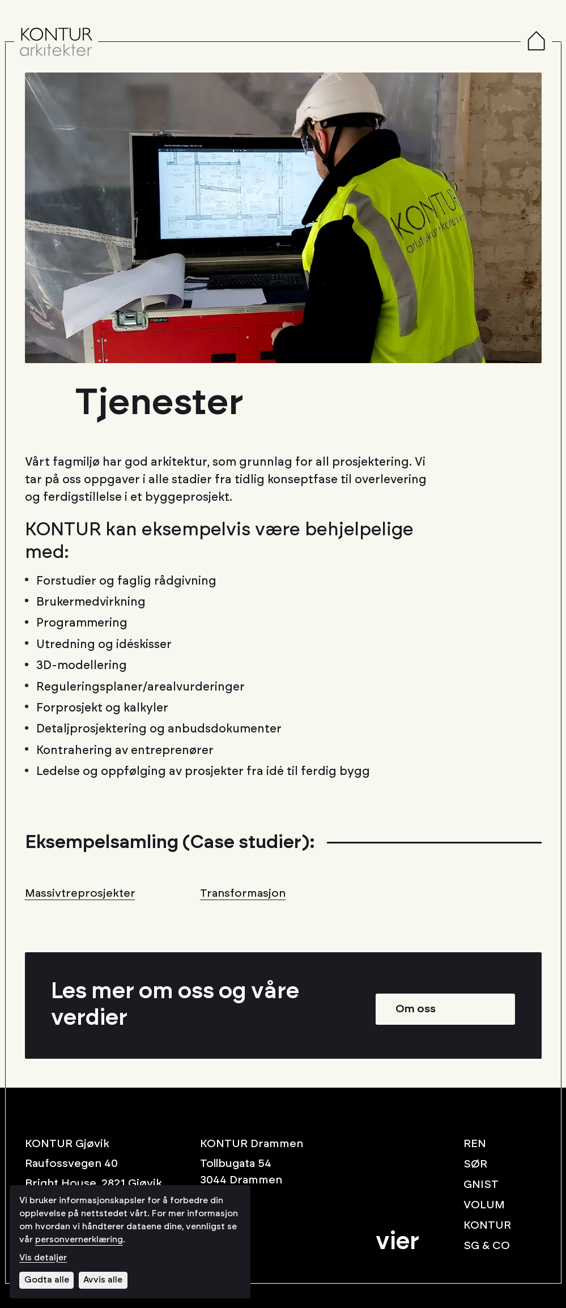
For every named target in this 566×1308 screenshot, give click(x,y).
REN (474, 1143)
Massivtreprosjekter (80, 893)
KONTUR (487, 1225)
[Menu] (536, 41)
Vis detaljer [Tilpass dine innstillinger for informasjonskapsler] (43, 1258)
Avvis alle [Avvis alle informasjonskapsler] (102, 1280)
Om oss (415, 1009)
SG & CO (486, 1245)
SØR (475, 1164)
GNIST (481, 1184)
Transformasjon (243, 893)
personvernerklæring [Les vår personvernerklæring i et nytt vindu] (79, 1239)
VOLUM (484, 1205)
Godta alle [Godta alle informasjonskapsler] (46, 1280)
